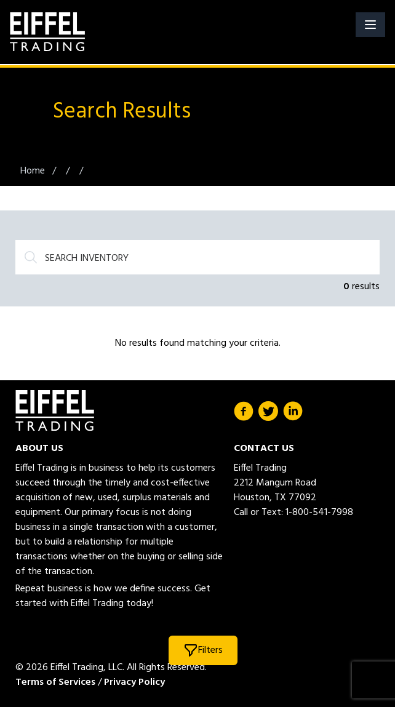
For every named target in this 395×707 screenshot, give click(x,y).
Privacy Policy (134, 682)
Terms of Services (55, 682)
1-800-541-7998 (319, 513)
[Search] (197, 257)
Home (33, 171)
